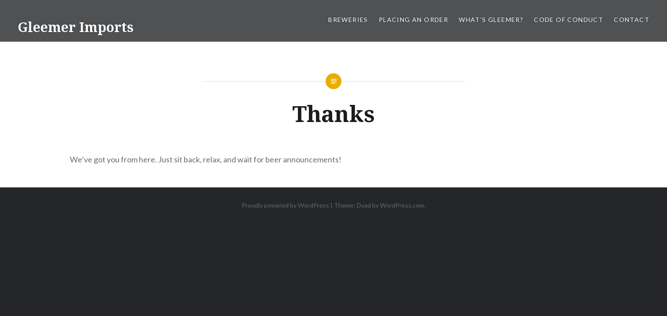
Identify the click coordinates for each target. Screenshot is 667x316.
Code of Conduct (568, 19)
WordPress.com (402, 205)
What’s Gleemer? (491, 19)
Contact (631, 19)
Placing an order (413, 19)
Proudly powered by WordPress (285, 205)
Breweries (348, 19)
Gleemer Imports (76, 27)
